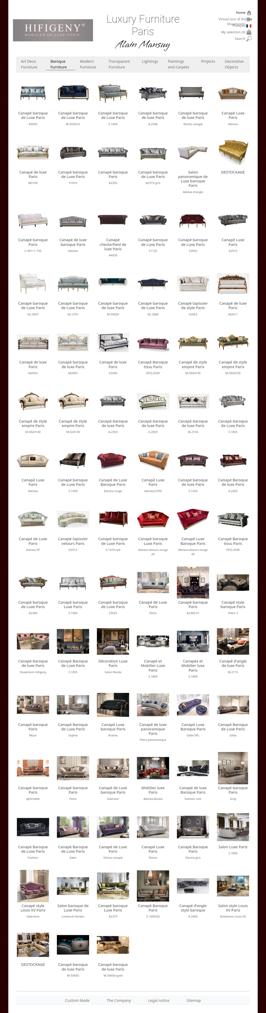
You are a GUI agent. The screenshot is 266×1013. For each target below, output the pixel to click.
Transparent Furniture (119, 64)
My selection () (234, 32)
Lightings (150, 61)
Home (241, 12)
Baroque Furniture (58, 64)
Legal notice (158, 1000)
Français (239, 25)
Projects (208, 61)
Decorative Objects (234, 64)
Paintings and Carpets (178, 64)
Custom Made (77, 1000)
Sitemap (194, 1000)
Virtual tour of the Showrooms (232, 20)
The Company (119, 1000)
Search (241, 38)
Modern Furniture (88, 64)
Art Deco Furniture (29, 64)
